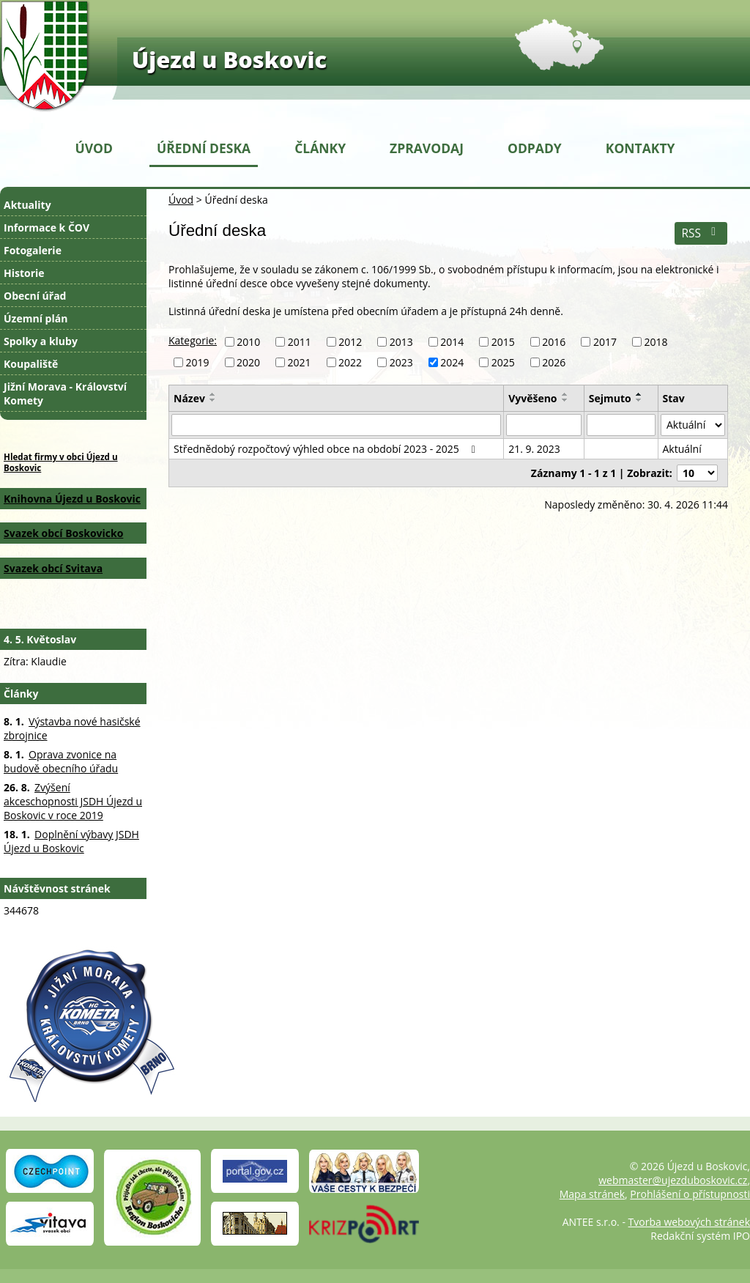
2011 (299, 342)
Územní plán (35, 318)
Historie (24, 273)
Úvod (94, 148)
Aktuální (682, 449)
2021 (299, 362)
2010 (248, 342)
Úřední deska (203, 148)
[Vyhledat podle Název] (336, 425)
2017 (605, 342)
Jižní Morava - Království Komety (65, 393)
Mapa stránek (592, 1194)
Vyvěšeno (532, 398)
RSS (700, 233)
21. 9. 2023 (534, 449)
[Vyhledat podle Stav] (693, 425)
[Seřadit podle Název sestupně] (213, 400)
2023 (401, 362)
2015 (503, 342)
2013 (401, 342)
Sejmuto (610, 398)
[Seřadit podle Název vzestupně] (213, 394)
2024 (452, 362)
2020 (248, 362)
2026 (553, 362)
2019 (197, 362)
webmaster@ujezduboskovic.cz (672, 1180)
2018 (655, 342)
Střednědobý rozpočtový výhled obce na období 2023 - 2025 (327, 449)
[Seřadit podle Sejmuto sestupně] (639, 400)
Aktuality (27, 205)
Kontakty (640, 148)
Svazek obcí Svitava (53, 568)
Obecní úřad (35, 296)
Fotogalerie (33, 250)
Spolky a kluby (41, 341)
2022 (350, 362)
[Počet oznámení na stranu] (697, 473)
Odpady (535, 148)
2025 (503, 362)
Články (320, 148)
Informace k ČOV (46, 227)
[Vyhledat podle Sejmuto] (621, 425)
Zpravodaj (427, 148)
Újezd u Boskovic (229, 59)
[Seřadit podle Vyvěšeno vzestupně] (565, 394)
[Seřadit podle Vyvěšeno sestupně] (565, 400)
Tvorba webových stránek (689, 1222)
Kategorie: (192, 340)
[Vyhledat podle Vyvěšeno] (544, 425)
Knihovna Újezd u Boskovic (72, 499)
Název (189, 398)
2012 (350, 342)
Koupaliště (31, 364)
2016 (553, 342)
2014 (452, 342)
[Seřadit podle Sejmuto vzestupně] (639, 394)
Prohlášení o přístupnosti (690, 1194)
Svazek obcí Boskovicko (63, 533)
